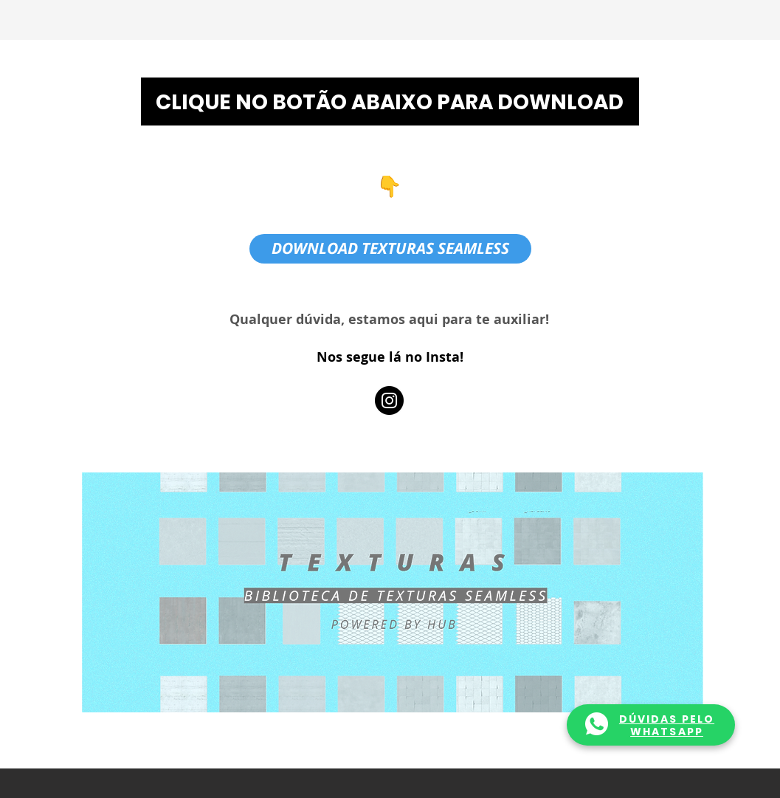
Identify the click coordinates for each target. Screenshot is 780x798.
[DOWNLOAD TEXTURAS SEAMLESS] (390, 249)
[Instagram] (389, 400)
